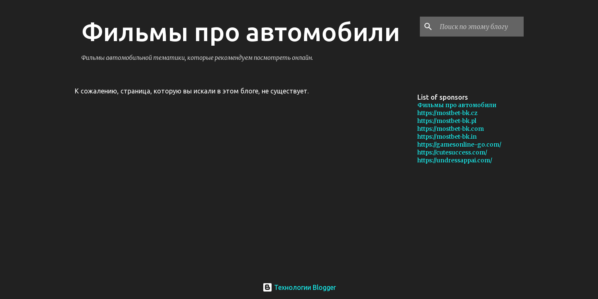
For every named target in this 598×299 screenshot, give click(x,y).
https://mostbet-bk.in (447, 136)
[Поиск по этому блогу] (480, 27)
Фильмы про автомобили (240, 31)
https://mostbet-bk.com (450, 128)
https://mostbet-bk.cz (447, 113)
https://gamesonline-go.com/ (459, 144)
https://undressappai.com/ (454, 160)
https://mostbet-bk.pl (446, 121)
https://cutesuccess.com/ (452, 152)
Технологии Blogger (299, 287)
